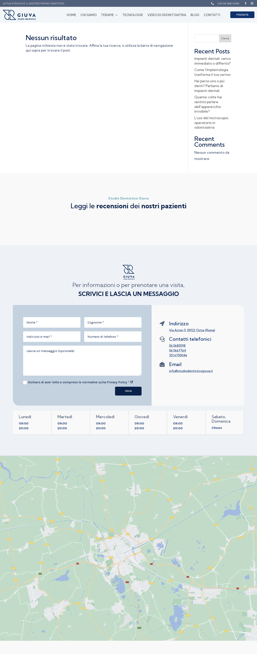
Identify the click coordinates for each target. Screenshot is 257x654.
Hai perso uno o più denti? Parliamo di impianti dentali (209, 86)
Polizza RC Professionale (214, 591)
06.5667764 (177, 350)
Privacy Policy (214, 576)
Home (71, 15)
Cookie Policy (214, 583)
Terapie (107, 15)
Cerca (225, 38)
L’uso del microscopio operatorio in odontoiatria (211, 123)
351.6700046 (178, 355)
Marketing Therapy (127, 648)
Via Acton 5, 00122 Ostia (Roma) (192, 330)
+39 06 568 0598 (228, 3)
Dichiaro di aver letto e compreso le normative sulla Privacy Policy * (78, 382)
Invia (128, 391)
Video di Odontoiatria (166, 15)
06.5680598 (177, 346)
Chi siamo (89, 15)
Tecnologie (132, 15)
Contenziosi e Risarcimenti (214, 601)
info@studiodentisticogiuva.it (191, 371)
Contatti (212, 15)
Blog (195, 15)
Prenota (242, 14)
